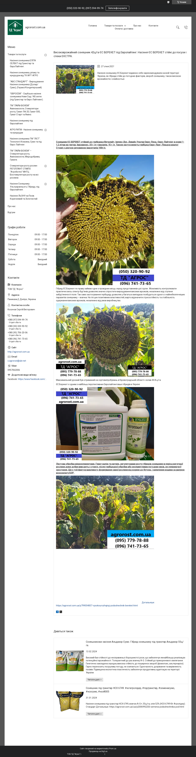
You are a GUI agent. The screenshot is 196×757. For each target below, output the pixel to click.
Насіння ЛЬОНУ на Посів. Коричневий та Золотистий (23, 197)
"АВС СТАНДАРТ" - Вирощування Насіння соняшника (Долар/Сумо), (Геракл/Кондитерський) (27, 84)
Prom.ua (112, 749)
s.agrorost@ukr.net (17, 361)
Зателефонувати (117, 8)
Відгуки (11, 212)
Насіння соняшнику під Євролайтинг (21, 122)
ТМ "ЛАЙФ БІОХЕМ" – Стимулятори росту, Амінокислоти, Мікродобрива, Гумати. (25, 155)
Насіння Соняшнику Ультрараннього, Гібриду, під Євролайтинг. (24, 186)
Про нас (137, 25)
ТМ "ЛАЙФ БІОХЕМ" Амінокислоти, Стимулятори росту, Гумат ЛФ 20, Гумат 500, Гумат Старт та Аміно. (25, 110)
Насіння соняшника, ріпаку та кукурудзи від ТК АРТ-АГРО (24, 74)
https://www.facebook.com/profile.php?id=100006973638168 (32, 379)
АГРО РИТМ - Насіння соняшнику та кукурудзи (26, 131)
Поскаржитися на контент (93, 754)
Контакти (153, 25)
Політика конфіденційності (117, 754)
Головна (93, 25)
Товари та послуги (113, 25)
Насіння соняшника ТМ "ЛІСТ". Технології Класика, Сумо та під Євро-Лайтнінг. (26, 141)
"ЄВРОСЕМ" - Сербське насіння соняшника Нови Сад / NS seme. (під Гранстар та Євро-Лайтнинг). (26, 96)
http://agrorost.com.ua (19, 352)
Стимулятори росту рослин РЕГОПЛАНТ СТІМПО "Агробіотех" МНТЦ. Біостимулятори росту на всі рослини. (24, 171)
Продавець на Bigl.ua (98, 751)
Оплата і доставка (124, 28)
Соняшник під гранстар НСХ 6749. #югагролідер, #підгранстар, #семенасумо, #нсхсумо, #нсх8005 (130, 690)
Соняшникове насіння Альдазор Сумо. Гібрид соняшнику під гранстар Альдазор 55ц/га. (135, 643)
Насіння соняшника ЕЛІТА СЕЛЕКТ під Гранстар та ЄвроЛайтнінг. (23, 63)
